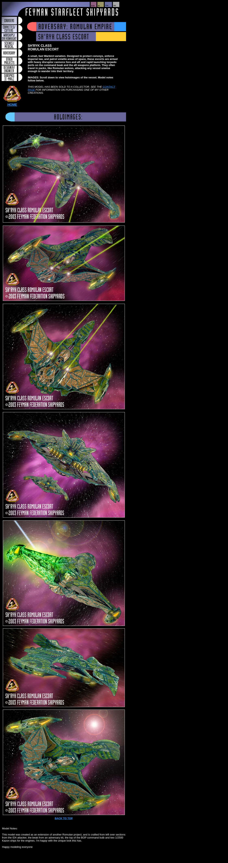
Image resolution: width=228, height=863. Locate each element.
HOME (12, 105)
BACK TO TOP (64, 818)
